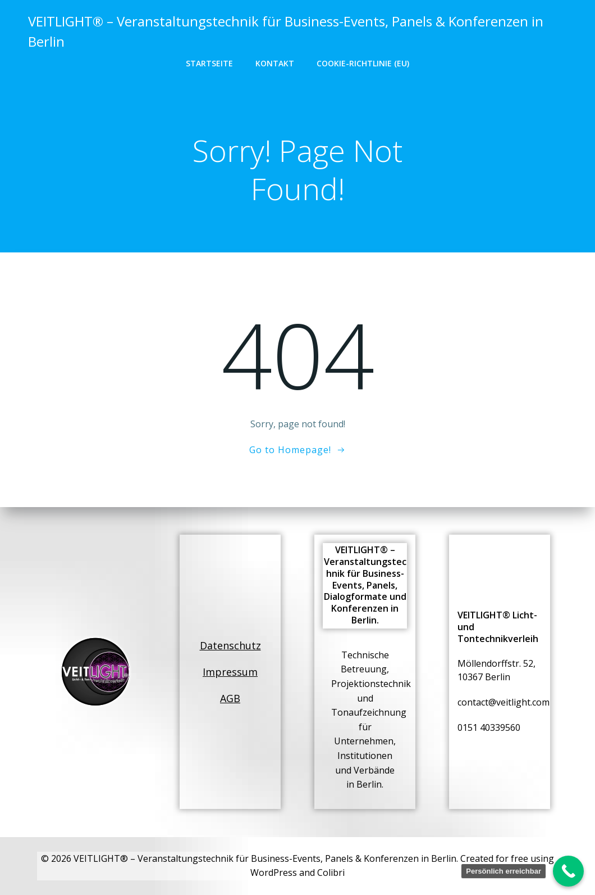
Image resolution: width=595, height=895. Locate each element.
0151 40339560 (488, 727)
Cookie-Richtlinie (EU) (363, 63)
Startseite (209, 63)
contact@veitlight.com (503, 702)
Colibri (331, 872)
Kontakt (274, 63)
